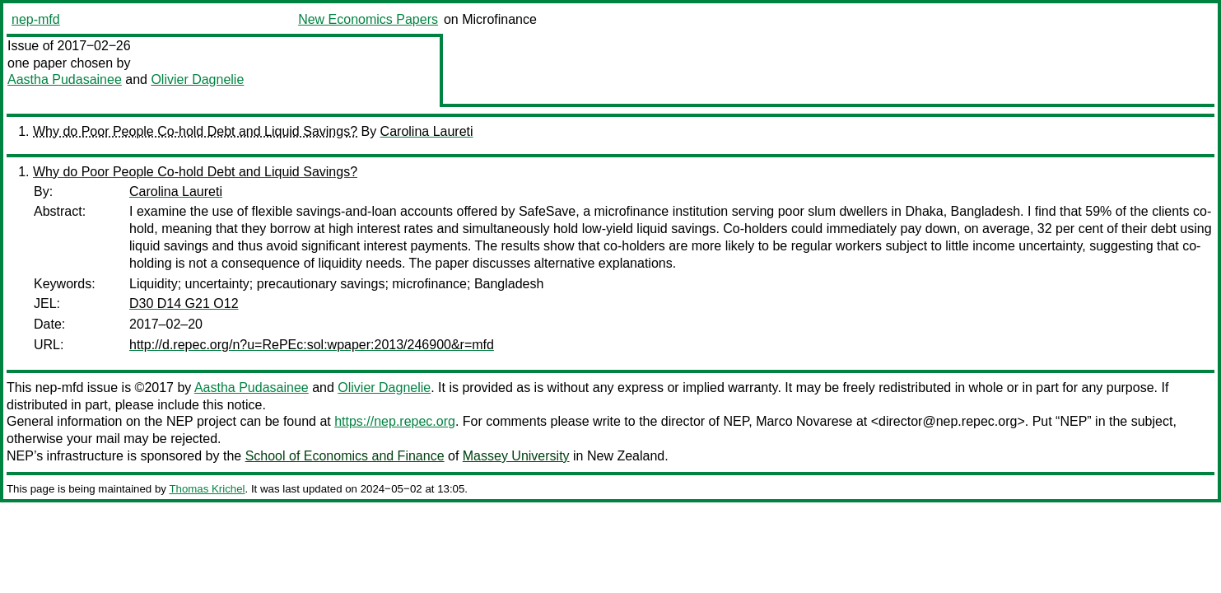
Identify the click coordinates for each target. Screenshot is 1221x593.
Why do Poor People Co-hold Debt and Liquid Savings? (195, 131)
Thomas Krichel (207, 489)
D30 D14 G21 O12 (184, 303)
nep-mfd (36, 19)
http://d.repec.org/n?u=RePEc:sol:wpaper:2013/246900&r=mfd (311, 345)
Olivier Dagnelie (197, 79)
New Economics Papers (368, 19)
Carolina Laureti (426, 131)
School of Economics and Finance (345, 456)
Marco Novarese (804, 421)
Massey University (516, 456)
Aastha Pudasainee (64, 79)
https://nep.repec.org (394, 421)
